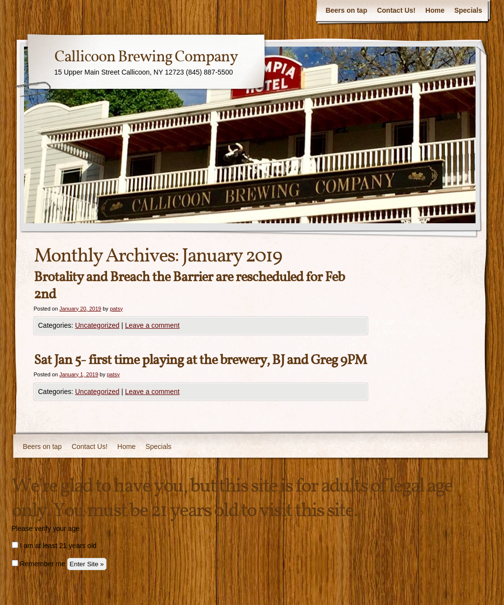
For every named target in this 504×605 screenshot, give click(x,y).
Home (435, 10)
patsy (116, 309)
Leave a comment (152, 325)
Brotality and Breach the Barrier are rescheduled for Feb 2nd (189, 286)
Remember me (38, 564)
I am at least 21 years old (54, 546)
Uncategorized (97, 325)
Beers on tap (346, 10)
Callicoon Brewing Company (146, 57)
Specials (468, 10)
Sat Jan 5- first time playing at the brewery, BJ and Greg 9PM (200, 360)
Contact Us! (396, 10)
